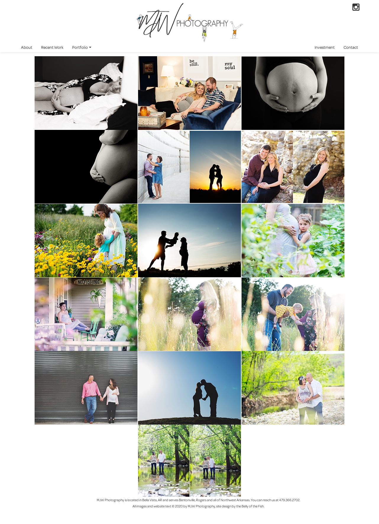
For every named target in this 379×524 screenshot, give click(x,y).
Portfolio (81, 47)
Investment (325, 47)
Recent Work (52, 47)
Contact (351, 47)
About (26, 47)
